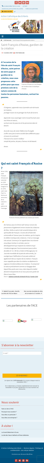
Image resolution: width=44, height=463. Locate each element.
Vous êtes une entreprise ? (9, 418)
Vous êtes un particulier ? (9, 415)
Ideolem (31, 450)
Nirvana (23, 454)
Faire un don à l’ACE (7, 409)
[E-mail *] (22, 353)
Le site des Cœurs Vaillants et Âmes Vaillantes (15, 435)
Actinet (25, 6)
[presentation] (11, 364)
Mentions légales (29, 448)
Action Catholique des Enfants (14, 16)
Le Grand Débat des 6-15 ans (10, 432)
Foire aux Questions (32, 8)
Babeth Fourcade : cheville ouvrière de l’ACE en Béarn (10, 292)
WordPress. (29, 454)
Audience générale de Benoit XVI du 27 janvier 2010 (23, 276)
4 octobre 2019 (8, 53)
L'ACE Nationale (7, 40)
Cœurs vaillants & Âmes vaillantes (12, 8)
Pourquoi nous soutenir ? (9, 412)
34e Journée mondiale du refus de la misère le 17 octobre (33, 292)
